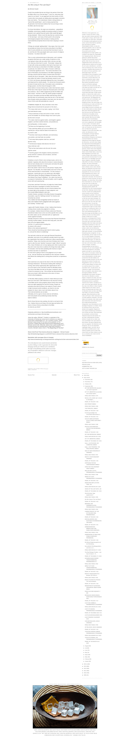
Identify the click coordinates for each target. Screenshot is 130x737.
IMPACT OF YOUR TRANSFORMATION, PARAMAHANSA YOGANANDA (93, 567)
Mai (86, 652)
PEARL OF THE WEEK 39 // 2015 (93, 440)
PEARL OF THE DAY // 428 (91, 410)
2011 (85, 670)
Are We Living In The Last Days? (39, 5)
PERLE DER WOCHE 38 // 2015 (93, 486)
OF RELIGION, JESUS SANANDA (93, 627)
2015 (85, 377)
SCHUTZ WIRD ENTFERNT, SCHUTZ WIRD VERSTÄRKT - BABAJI (93, 420)
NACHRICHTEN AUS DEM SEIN (90, 362)
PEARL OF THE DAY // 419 (91, 571)
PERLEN (84, 364)
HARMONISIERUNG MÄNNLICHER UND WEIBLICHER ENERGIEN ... (92, 528)
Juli (86, 648)
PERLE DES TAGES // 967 (91, 454)
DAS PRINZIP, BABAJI (90, 404)
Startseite (54, 375)
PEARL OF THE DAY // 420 (91, 540)
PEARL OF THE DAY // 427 (91, 416)
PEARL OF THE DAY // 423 (91, 501)
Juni (86, 650)
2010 (85, 672)
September (88, 386)
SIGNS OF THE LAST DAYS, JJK (93, 488)
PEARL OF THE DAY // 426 (91, 432)
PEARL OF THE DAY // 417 (91, 600)
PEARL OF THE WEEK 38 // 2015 (93, 491)
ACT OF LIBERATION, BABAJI (92, 438)
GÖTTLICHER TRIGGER (88, 368)
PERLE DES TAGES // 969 (91, 406)
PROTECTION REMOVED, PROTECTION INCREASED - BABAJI (93, 428)
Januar (87, 661)
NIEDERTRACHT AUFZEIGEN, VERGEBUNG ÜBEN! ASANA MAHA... (93, 587)
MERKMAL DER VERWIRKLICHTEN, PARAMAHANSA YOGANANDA (93, 505)
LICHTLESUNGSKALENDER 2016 (93, 615)
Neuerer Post (31, 375)
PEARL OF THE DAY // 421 (91, 524)
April (86, 654)
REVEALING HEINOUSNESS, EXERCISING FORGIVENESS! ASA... (93, 597)
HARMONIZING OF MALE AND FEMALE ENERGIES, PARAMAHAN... (92, 536)
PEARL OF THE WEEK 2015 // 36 (93, 612)
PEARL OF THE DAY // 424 (91, 480)
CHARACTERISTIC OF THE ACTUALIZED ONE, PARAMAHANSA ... (92, 513)
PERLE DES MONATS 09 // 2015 (93, 635)
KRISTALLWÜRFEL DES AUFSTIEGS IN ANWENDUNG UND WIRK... (93, 521)
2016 (85, 375)
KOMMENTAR (34, 369)
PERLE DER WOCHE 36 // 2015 (93, 606)
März (86, 656)
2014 (85, 664)
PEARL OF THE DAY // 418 (91, 583)
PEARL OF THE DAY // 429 (91, 401)
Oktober (87, 384)
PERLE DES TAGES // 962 (91, 563)
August (87, 645)
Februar (87, 659)
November (87, 381)
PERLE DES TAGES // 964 (91, 509)
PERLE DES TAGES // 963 (91, 532)
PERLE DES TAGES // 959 (91, 624)
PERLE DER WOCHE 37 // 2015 (93, 550)
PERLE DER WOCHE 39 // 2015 (93, 436)
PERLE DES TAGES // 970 (91, 395)
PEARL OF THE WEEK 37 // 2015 (93, 556)
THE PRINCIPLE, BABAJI (91, 408)
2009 (85, 675)
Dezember (87, 379)
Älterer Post (77, 375)
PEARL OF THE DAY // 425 (91, 460)
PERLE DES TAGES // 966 (91, 474)
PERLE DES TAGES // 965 (91, 497)
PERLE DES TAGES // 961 (91, 577)
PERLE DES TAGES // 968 (91, 424)
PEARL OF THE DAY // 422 (91, 517)
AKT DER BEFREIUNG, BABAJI (93, 434)
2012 (85, 668)
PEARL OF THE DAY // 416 (91, 629)
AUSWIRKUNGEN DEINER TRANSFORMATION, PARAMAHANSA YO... (91, 560)
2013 (85, 666)
